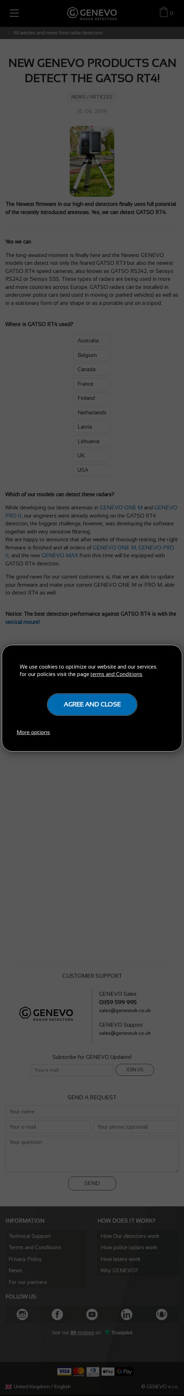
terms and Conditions (116, 674)
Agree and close (92, 704)
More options (33, 732)
